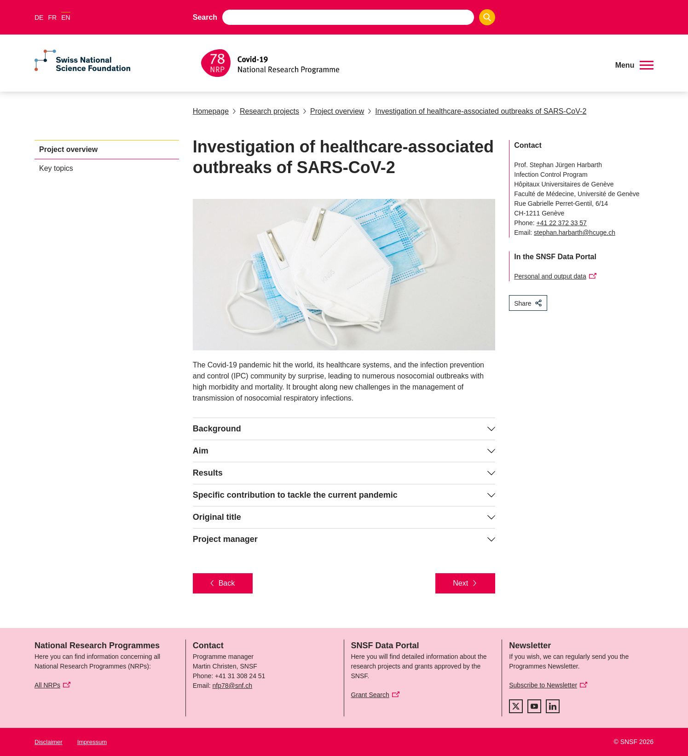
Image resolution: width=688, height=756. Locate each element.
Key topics (56, 168)
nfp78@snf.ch (233, 685)
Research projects (265, 111)
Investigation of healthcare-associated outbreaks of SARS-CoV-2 (477, 111)
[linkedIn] (553, 706)
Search (205, 17)
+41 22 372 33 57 (562, 223)
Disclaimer (49, 742)
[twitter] (516, 706)
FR (52, 17)
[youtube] (534, 706)
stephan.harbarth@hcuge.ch (574, 232)
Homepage (211, 111)
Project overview (333, 111)
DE (39, 17)
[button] (634, 65)
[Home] (401, 63)
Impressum (92, 742)
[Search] (487, 17)
